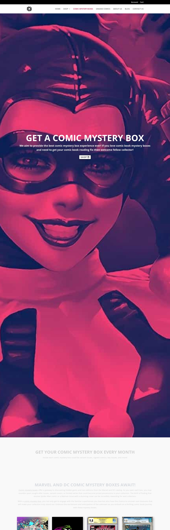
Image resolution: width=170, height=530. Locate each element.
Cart (142, 2)
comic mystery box (32, 501)
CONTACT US (138, 9)
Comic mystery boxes (28, 490)
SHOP (65, 9)
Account (134, 2)
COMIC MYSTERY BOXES (83, 9)
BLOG (127, 9)
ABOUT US (117, 9)
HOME (57, 9)
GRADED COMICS (103, 9)
